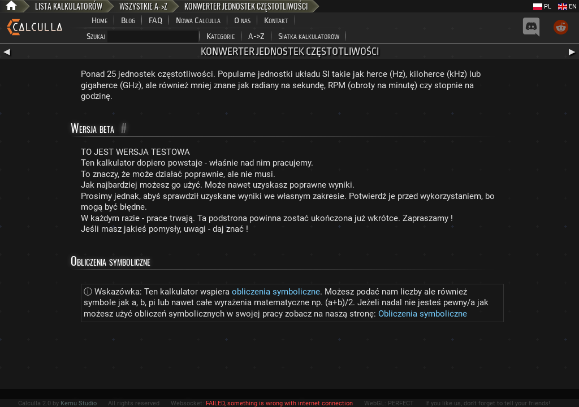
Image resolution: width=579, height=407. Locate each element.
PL (542, 6)
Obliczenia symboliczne (422, 314)
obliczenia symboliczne (276, 292)
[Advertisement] (289, 357)
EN (567, 6)
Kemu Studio (79, 403)
